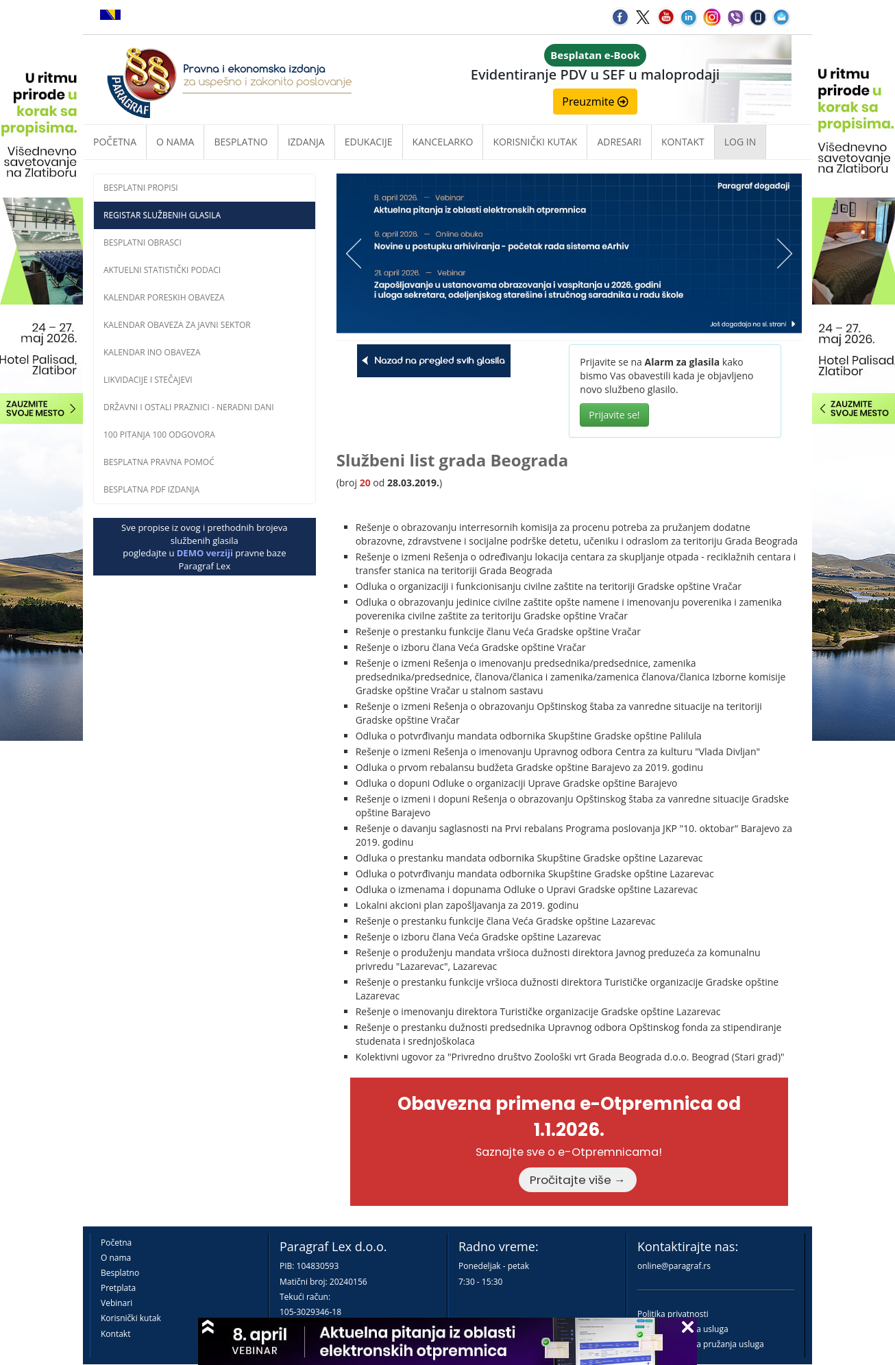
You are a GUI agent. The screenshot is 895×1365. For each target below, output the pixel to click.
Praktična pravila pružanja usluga (700, 1344)
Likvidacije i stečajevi (148, 379)
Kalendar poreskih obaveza (164, 297)
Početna (114, 141)
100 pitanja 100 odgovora (159, 434)
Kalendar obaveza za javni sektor (177, 325)
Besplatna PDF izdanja (151, 489)
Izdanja (306, 141)
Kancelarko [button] (443, 141)
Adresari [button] (619, 141)
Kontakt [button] (682, 141)
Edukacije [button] (369, 141)
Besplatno (240, 141)
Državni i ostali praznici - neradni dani (188, 407)
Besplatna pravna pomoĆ (158, 462)
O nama (175, 141)
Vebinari (116, 1303)
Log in (740, 141)
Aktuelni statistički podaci (162, 270)
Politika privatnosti (673, 1314)
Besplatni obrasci (142, 242)
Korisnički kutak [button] (535, 141)
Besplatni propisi (140, 187)
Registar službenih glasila (162, 215)
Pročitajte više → (578, 1180)
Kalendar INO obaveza (152, 352)
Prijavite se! (614, 414)
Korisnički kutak (131, 1318)
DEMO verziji (205, 553)
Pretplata (118, 1288)
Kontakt (115, 1334)
